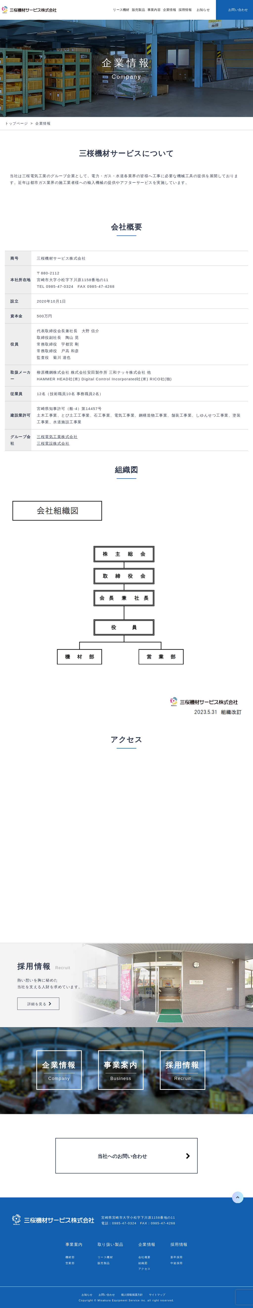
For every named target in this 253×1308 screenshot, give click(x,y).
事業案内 (74, 1244)
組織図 (143, 1263)
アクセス (145, 1268)
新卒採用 (177, 1257)
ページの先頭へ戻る (232, 1197)
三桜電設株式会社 (53, 443)
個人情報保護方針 (133, 1294)
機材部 (70, 1257)
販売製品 (138, 10)
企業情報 (169, 10)
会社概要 (145, 1257)
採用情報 (185, 10)
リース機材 (121, 10)
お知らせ (203, 10)
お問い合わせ (238, 10)
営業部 (70, 1263)
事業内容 (154, 10)
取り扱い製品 (111, 1244)
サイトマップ (165, 1294)
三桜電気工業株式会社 (57, 437)
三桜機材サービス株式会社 (29, 10)
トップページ (16, 123)
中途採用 (177, 1263)
